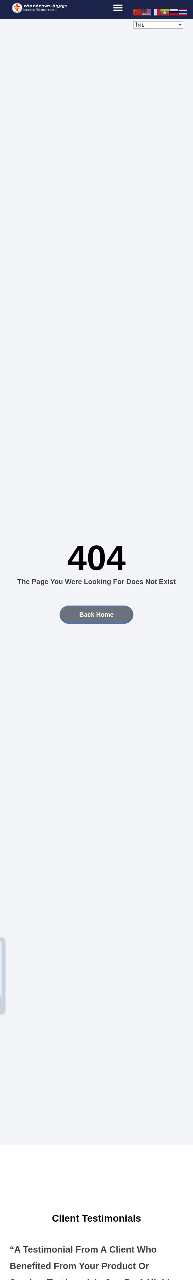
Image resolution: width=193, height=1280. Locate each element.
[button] (118, 7)
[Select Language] (158, 24)
